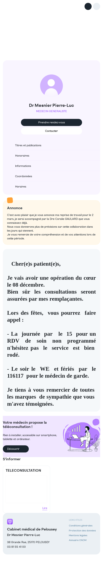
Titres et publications (25, 145)
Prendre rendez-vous (51, 122)
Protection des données (82, 530)
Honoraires (19, 156)
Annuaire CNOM (77, 540)
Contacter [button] (51, 131)
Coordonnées (20, 176)
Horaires (17, 186)
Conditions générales (81, 525)
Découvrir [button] (16, 449)
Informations (20, 166)
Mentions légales (78, 535)
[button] (96, 6)
